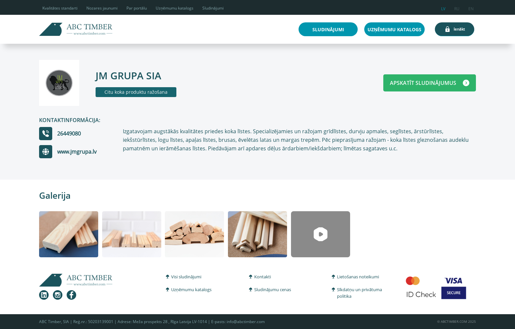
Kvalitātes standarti (60, 8)
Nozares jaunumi (102, 8)
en (471, 8)
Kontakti (262, 277)
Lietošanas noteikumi (358, 277)
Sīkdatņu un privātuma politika (359, 293)
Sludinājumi (213, 8)
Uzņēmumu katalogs (174, 8)
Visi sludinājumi (186, 277)
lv (443, 8)
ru (456, 8)
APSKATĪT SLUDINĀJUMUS (429, 83)
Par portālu (136, 8)
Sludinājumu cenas (272, 289)
